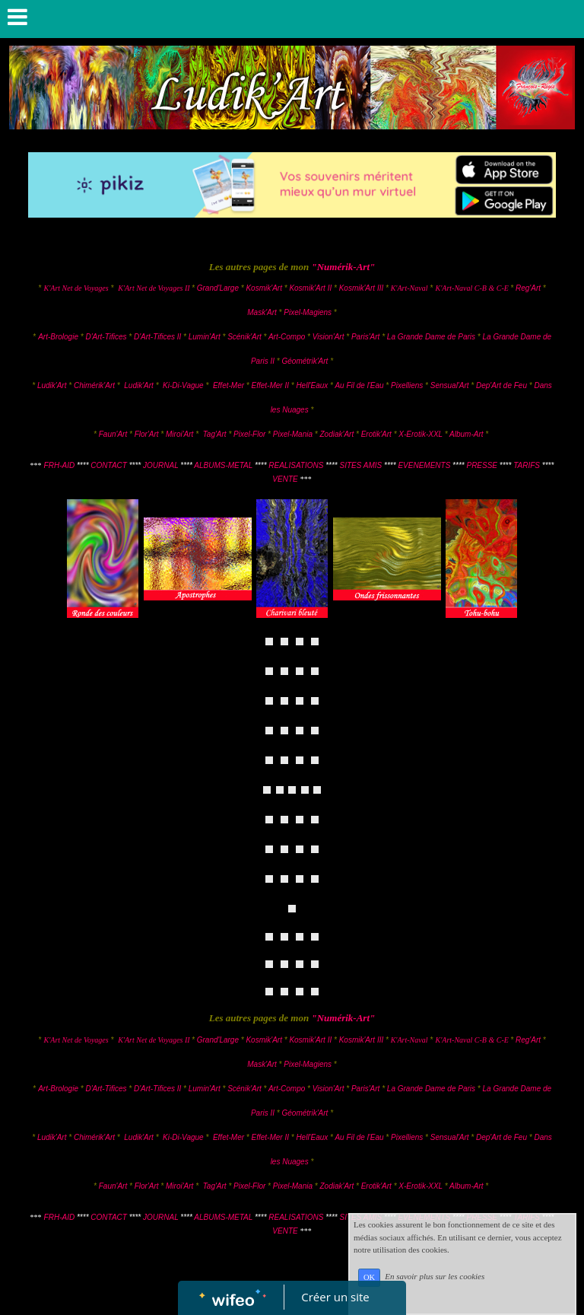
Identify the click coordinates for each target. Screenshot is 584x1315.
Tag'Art (215, 434)
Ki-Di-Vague (182, 385)
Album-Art (467, 434)
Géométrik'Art (306, 361)
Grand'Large (218, 288)
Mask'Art (262, 312)
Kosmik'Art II (310, 288)
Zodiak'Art (336, 434)
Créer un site (336, 1296)
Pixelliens (407, 385)
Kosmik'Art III (362, 288)
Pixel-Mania (293, 434)
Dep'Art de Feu (501, 385)
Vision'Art (330, 337)
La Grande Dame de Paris (431, 337)
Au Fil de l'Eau (360, 385)
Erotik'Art (376, 434)
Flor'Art (147, 434)
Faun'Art (113, 434)
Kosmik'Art (263, 288)
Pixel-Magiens (308, 312)
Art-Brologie (58, 337)
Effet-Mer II (270, 385)
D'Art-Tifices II (158, 337)
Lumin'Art (205, 337)
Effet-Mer (229, 385)
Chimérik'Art (94, 385)
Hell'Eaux (312, 385)
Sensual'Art (449, 385)
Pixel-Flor (250, 434)
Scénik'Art (244, 337)
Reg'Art (528, 288)
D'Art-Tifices (107, 337)
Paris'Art (365, 337)
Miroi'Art (179, 434)
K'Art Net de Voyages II (153, 288)
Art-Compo (286, 337)
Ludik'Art (52, 385)
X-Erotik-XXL (420, 434)
